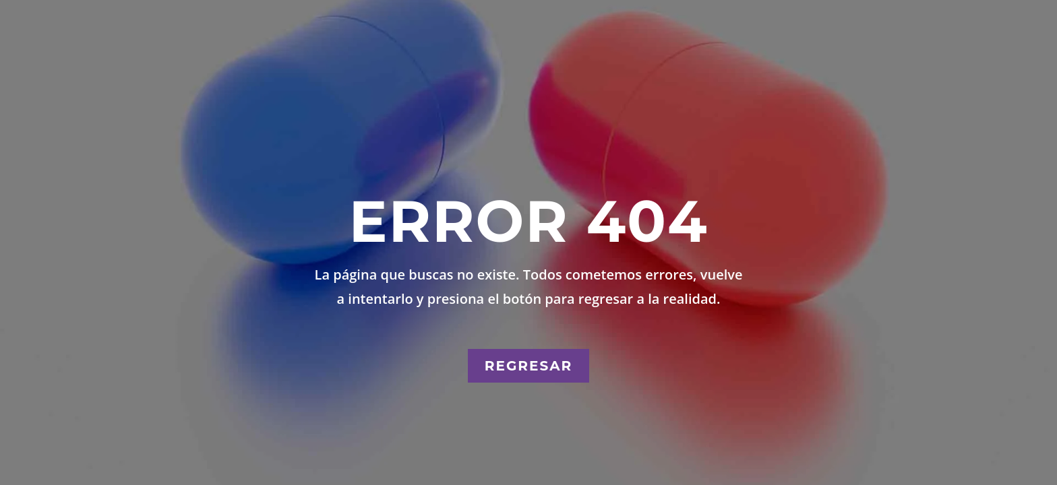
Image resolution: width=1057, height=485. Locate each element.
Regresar (528, 366)
